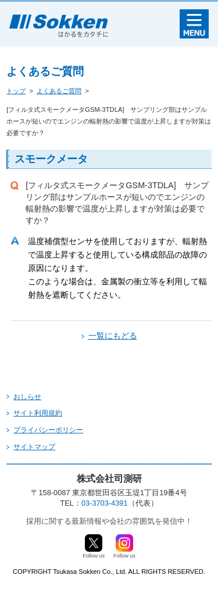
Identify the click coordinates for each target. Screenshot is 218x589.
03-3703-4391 (104, 503)
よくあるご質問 (59, 90)
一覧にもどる (112, 335)
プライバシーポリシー (48, 430)
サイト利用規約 (37, 413)
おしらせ (27, 397)
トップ (16, 90)
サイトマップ (34, 447)
